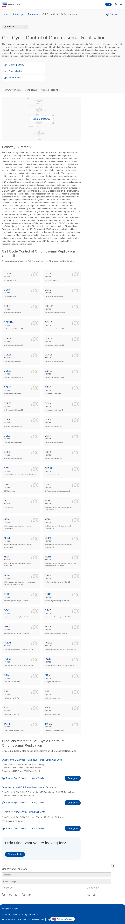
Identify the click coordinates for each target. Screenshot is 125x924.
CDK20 (7, 403)
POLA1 (7, 643)
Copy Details (38, 778)
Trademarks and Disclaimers (31, 919)
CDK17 (7, 371)
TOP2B (48, 724)
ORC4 (7, 610)
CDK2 (48, 387)
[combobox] (16, 27)
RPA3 (7, 707)
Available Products (51, 90)
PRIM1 (7, 675)
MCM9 (7, 575)
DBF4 (7, 484)
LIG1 (6, 500)
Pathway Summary (12, 90)
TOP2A (7, 724)
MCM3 (7, 519)
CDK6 (7, 436)
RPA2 (47, 691)
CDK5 (48, 419)
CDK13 (7, 338)
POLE (48, 659)
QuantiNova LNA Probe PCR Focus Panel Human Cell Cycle (32, 760)
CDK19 (7, 387)
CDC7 (7, 290)
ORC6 (7, 626)
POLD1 (7, 659)
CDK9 (48, 452)
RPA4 (47, 707)
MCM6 (48, 538)
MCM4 (48, 519)
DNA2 (48, 484)
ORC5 (48, 610)
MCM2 (48, 500)
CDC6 (48, 273)
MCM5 (7, 538)
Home (5, 14)
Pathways (33, 14)
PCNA (48, 626)
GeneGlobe (14, 4)
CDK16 (48, 355)
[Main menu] (121, 4)
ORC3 (48, 594)
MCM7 (7, 557)
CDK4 (7, 419)
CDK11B (8, 322)
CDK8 (7, 452)
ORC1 (48, 575)
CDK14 (48, 338)
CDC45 (7, 273)
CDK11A (49, 306)
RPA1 (7, 691)
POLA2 (48, 643)
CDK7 (48, 436)
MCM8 (48, 557)
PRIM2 (48, 675)
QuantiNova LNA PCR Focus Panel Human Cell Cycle (29, 787)
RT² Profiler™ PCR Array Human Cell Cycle (24, 812)
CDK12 (48, 322)
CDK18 (48, 371)
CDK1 (48, 290)
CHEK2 (48, 468)
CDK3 (48, 403)
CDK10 (7, 306)
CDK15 (7, 355)
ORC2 (7, 594)
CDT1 (7, 468)
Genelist (31, 90)
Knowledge (18, 14)
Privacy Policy (8, 919)
